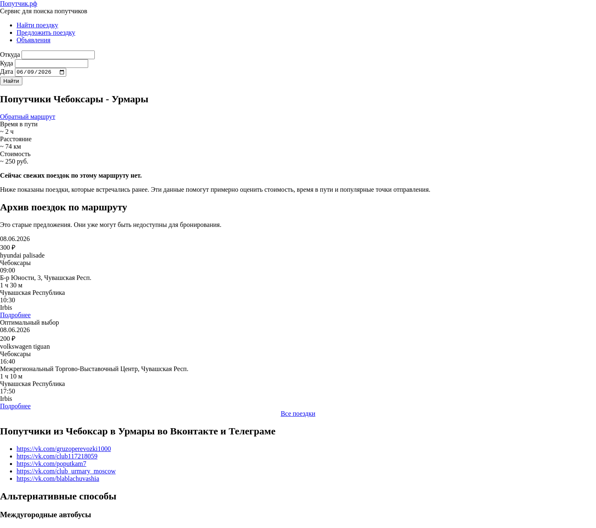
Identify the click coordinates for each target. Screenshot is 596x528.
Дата (6, 72)
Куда (6, 63)
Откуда (10, 54)
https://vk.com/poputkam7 (51, 464)
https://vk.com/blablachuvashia (58, 479)
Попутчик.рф (18, 3)
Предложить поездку (46, 32)
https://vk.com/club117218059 (57, 456)
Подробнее (15, 316)
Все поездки (298, 414)
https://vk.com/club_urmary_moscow (66, 471)
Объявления (33, 39)
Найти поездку (37, 25)
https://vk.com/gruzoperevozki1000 (64, 449)
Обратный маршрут (27, 117)
